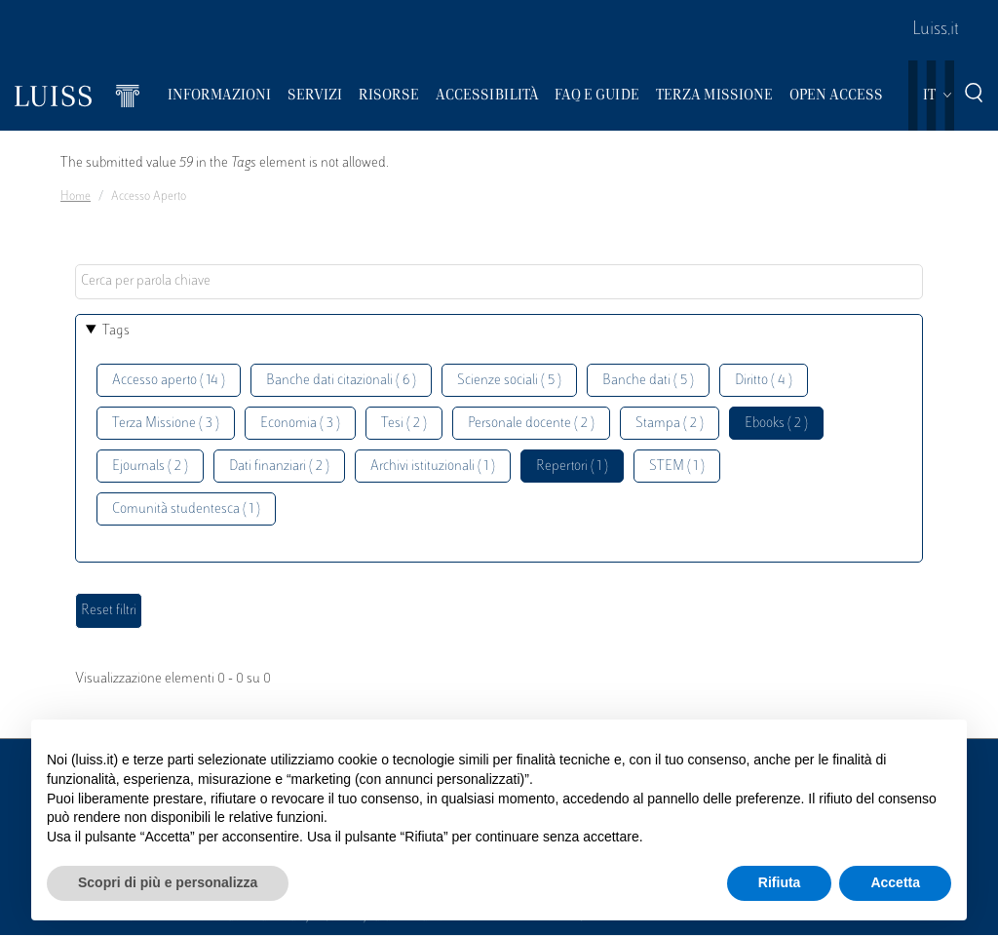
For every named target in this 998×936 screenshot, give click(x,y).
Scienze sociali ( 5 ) (509, 380)
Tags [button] (116, 331)
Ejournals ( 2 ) (150, 466)
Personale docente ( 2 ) (531, 423)
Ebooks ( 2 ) (776, 423)
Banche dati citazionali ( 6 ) (341, 380)
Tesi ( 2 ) (404, 423)
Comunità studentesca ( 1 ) (186, 509)
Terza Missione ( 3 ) (165, 423)
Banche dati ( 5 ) (648, 380)
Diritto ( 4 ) (763, 380)
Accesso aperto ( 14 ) (168, 380)
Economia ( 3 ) (300, 423)
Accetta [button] (895, 882)
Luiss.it (935, 30)
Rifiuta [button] (779, 882)
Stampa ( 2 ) (669, 423)
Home (75, 197)
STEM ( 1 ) (677, 466)
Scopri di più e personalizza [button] (167, 882)
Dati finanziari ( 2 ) (279, 466)
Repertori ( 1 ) (572, 466)
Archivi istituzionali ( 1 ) (432, 466)
